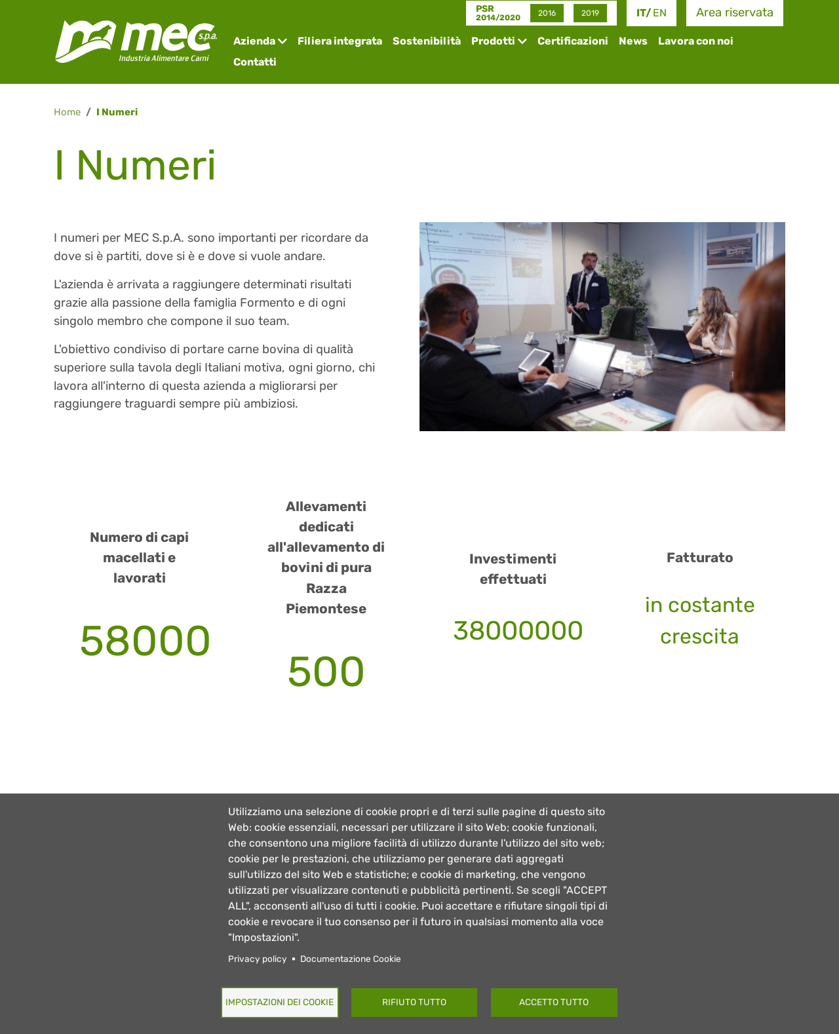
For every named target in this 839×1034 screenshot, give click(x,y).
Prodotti (493, 41)
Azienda (254, 41)
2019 (590, 13)
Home (67, 112)
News (633, 41)
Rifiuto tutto (414, 1002)
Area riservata (734, 12)
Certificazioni (572, 41)
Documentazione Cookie (350, 958)
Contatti (255, 62)
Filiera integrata (340, 41)
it (641, 13)
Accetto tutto (554, 1002)
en (660, 13)
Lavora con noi (695, 41)
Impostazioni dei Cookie (279, 1002)
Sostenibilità (427, 41)
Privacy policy (257, 958)
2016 (547, 13)
